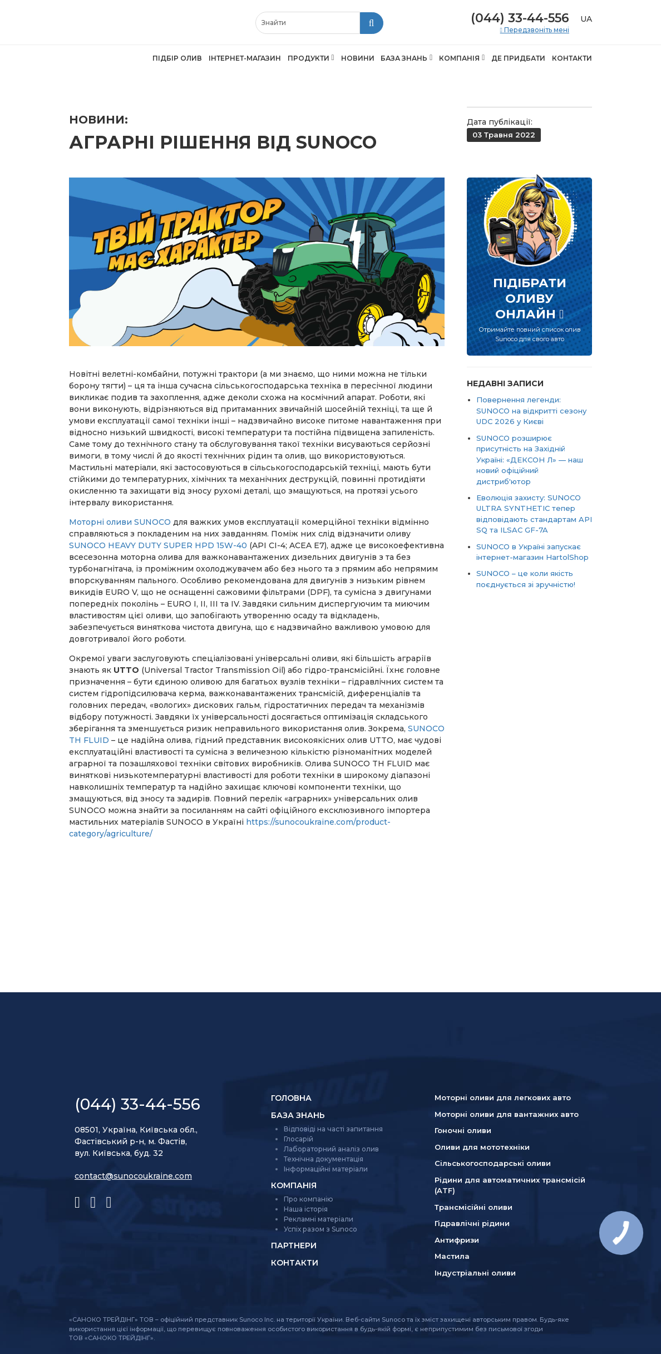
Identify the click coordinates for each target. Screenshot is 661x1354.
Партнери (294, 1245)
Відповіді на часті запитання (333, 1129)
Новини (357, 58)
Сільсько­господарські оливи (493, 1163)
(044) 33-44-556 (520, 18)
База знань (404, 58)
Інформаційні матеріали (326, 1169)
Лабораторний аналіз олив (331, 1149)
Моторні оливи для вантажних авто (507, 1114)
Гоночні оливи (463, 1130)
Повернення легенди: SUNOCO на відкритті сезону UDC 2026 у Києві (531, 410)
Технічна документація (323, 1159)
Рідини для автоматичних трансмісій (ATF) (510, 1185)
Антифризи (457, 1239)
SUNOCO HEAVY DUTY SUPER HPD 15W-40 (158, 545)
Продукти (308, 58)
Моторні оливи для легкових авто (503, 1097)
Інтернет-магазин (245, 58)
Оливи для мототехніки (482, 1147)
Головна (291, 1098)
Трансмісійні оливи (473, 1207)
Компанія (459, 58)
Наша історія (306, 1209)
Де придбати (518, 58)
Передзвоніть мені (535, 30)
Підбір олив (177, 58)
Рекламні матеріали (318, 1219)
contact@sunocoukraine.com (133, 1176)
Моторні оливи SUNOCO (120, 522)
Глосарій (298, 1139)
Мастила (452, 1256)
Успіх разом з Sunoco (320, 1229)
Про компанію (308, 1199)
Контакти (572, 58)
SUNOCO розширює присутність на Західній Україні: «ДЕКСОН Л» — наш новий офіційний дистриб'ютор (529, 460)
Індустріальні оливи (475, 1272)
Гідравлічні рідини (472, 1223)
